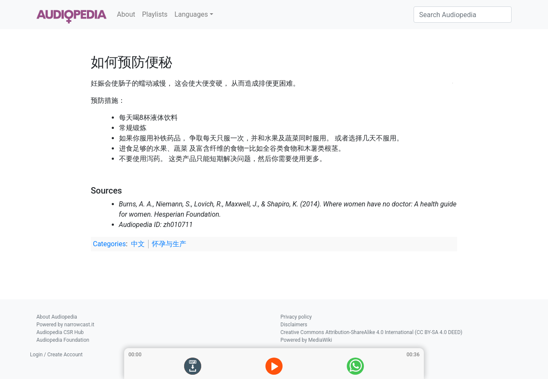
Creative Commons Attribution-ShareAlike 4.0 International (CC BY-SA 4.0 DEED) (371, 332)
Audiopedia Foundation (62, 340)
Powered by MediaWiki (306, 340)
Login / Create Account (56, 355)
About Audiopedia (56, 317)
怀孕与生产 (169, 244)
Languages (191, 14)
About (126, 14)
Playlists (155, 14)
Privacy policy (296, 317)
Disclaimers (293, 325)
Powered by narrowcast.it (65, 325)
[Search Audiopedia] (463, 14)
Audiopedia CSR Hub (59, 332)
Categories (109, 244)
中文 (138, 244)
